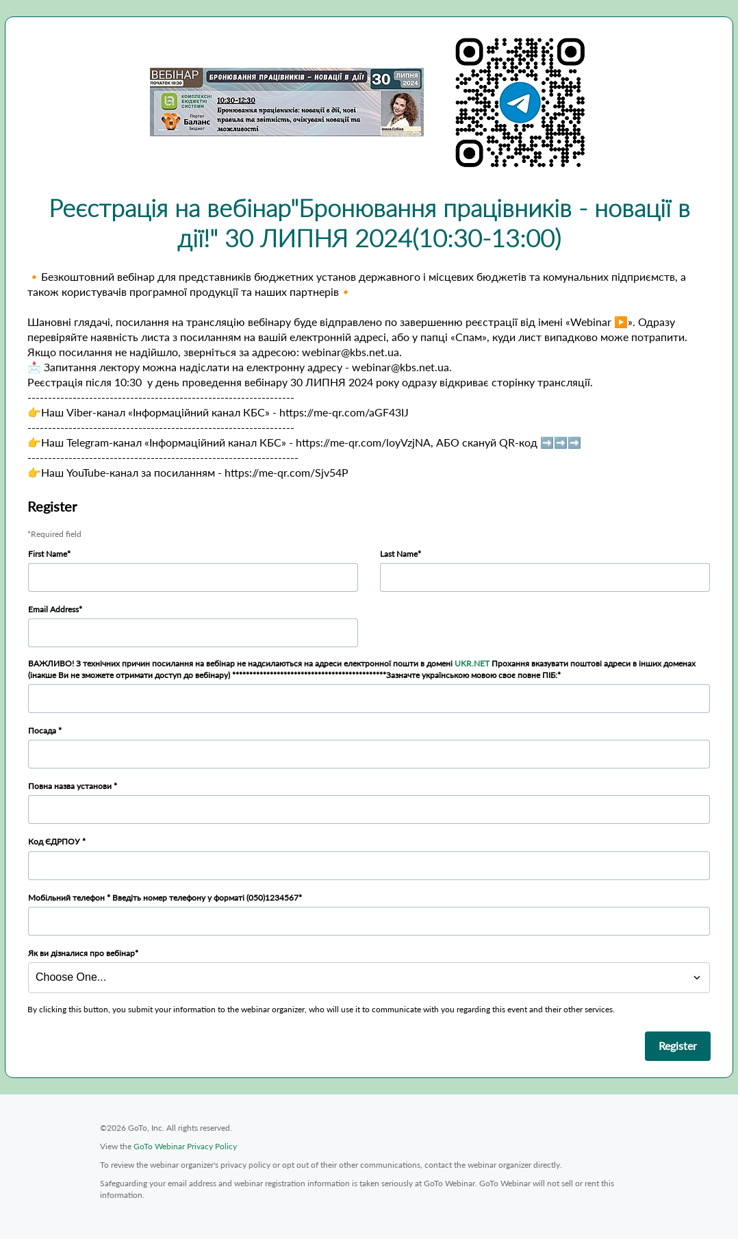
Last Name (399, 554)
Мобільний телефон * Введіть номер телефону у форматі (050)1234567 (163, 897)
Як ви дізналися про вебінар (81, 953)
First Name (47, 554)
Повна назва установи (71, 786)
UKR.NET (472, 663)
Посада (43, 730)
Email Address (53, 609)
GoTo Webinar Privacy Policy (185, 1146)
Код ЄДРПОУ (55, 841)
